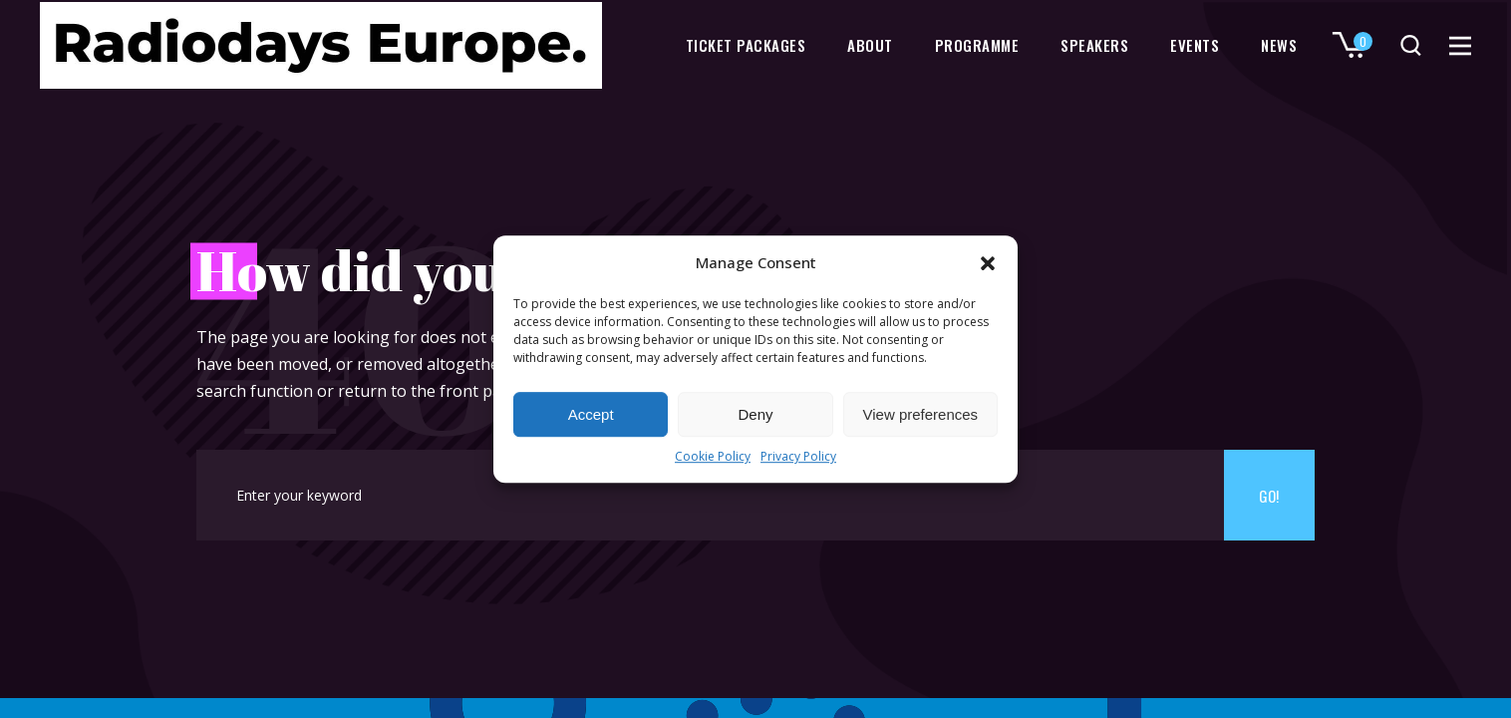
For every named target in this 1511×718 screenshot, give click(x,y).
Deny (755, 414)
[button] (988, 263)
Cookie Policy (713, 457)
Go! (1269, 496)
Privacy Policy (798, 457)
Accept (591, 414)
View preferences (921, 414)
